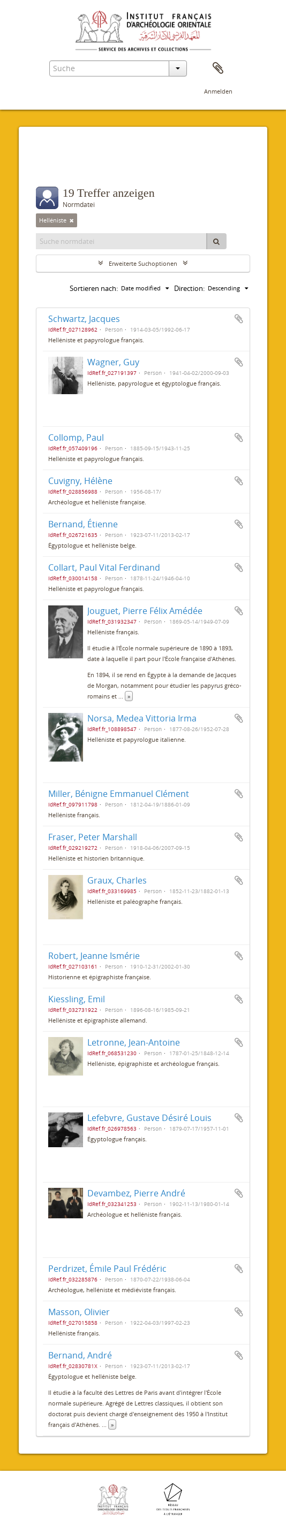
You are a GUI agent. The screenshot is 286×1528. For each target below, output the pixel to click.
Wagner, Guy (113, 362)
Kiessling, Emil (76, 999)
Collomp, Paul (76, 437)
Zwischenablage (218, 68)
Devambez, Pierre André (136, 1193)
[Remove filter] (72, 220)
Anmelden (218, 91)
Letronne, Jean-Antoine (133, 1042)
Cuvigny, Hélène (80, 481)
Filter (57, 165)
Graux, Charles (117, 880)
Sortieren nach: (94, 288)
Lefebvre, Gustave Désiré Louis (149, 1118)
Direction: (189, 288)
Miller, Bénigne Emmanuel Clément (118, 794)
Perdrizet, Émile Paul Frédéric (107, 1268)
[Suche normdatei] (121, 241)
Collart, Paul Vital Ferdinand (104, 567)
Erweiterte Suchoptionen (143, 263)
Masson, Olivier (79, 1312)
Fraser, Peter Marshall (92, 837)
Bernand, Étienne (83, 524)
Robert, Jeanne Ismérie (94, 956)
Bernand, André (80, 1355)
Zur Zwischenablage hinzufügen (239, 318)
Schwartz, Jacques (84, 319)
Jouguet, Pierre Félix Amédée (144, 611)
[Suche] (216, 241)
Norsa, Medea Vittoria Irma (142, 718)
